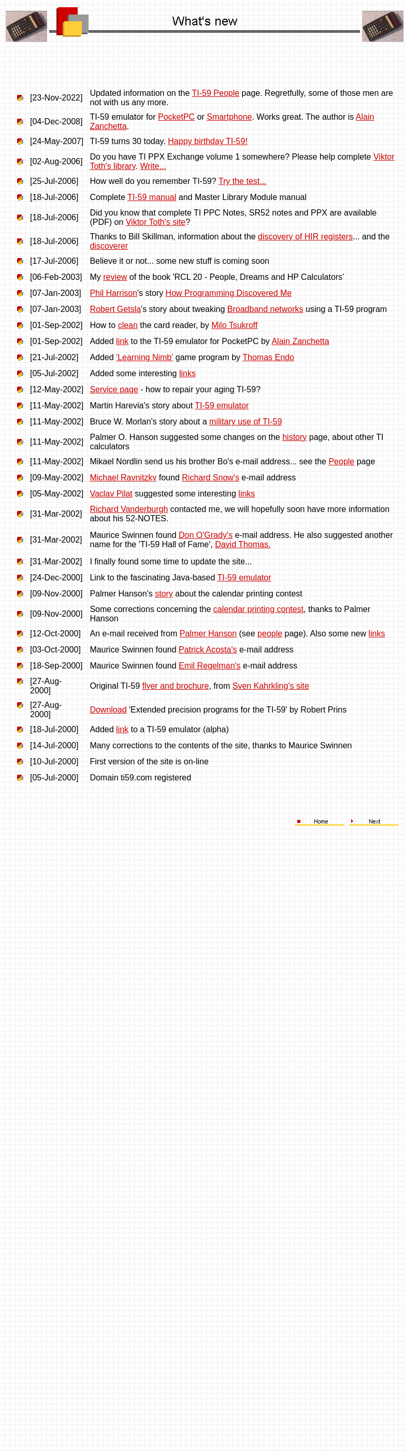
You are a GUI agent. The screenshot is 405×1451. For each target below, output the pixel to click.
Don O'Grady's (206, 535)
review (115, 277)
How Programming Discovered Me (229, 293)
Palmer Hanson (208, 633)
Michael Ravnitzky (123, 477)
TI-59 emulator (222, 405)
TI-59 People (216, 93)
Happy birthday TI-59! (208, 141)
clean (128, 325)
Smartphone (229, 116)
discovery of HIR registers (305, 236)
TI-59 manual (151, 197)
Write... (153, 166)
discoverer (109, 245)
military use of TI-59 (245, 421)
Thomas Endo (268, 357)
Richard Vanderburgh (129, 509)
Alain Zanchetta (300, 341)
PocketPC (176, 116)
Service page (114, 389)
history (294, 437)
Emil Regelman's (210, 665)
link (122, 341)
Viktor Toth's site (155, 222)
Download (108, 709)
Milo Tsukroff (234, 325)
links (187, 373)
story (164, 593)
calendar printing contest (258, 609)
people (269, 633)
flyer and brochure (175, 685)
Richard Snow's (210, 477)
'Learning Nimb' (144, 357)
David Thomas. (242, 544)
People (341, 461)
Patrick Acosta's (208, 649)
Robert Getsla (115, 309)
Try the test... (243, 181)
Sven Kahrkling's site (271, 685)
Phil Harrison (113, 293)
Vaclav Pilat (111, 493)
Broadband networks (265, 309)
